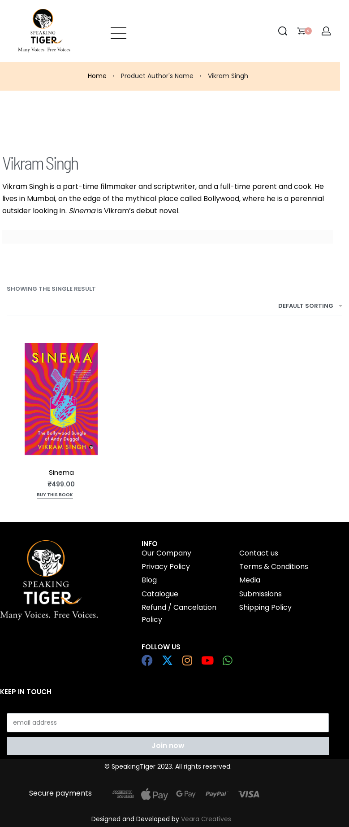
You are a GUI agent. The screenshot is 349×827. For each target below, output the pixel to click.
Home (97, 75)
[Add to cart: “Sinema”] (54, 495)
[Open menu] (118, 30)
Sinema (61, 472)
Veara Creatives (206, 818)
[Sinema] (61, 399)
